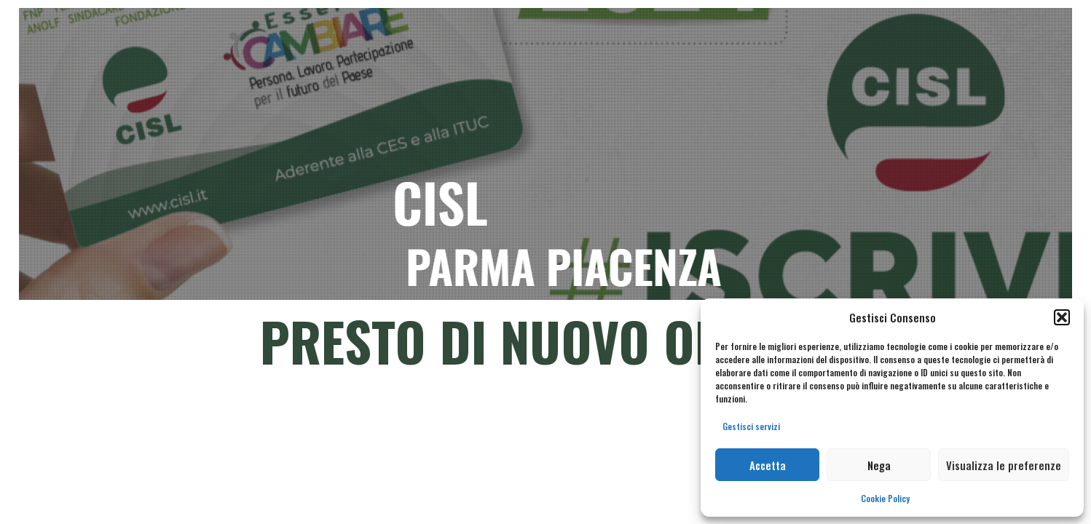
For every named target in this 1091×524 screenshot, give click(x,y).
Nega (879, 465)
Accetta (767, 465)
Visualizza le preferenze (1003, 465)
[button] (1062, 317)
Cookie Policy (885, 498)
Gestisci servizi (751, 426)
